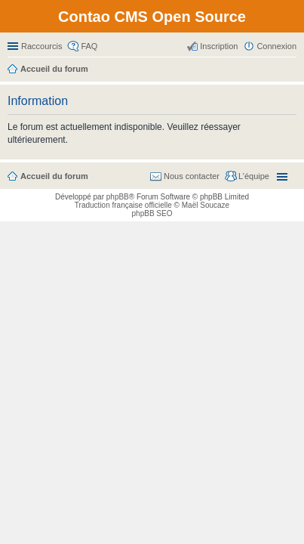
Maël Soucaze (205, 205)
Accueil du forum (54, 176)
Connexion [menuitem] (276, 46)
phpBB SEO (152, 213)
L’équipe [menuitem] (253, 176)
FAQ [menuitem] (89, 46)
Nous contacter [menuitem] (192, 176)
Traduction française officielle (123, 205)
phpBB (117, 197)
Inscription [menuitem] (219, 46)
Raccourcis (41, 46)
